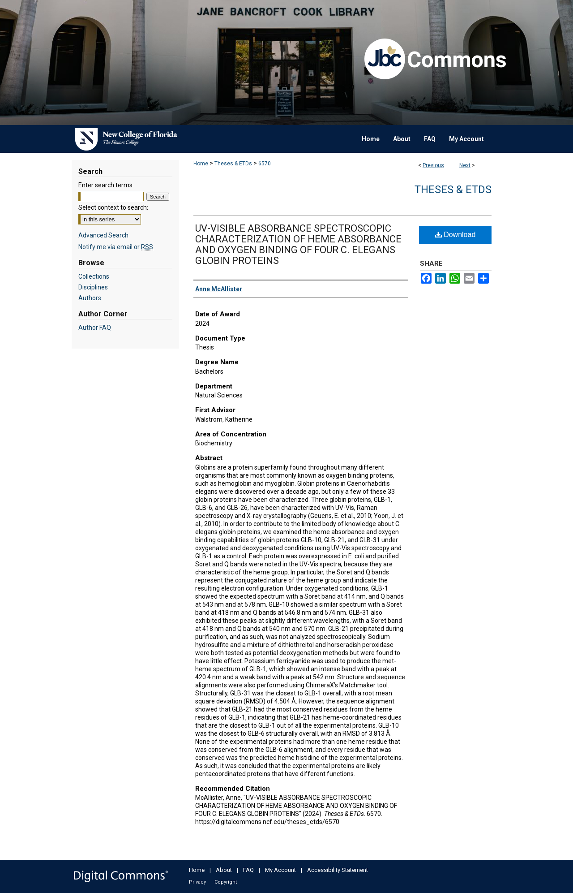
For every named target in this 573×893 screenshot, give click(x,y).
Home (200, 163)
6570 (264, 163)
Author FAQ (94, 327)
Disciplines (93, 287)
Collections (93, 276)
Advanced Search (103, 235)
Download (455, 234)
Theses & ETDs (233, 163)
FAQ (248, 870)
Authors (89, 298)
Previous (433, 165)
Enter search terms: (106, 185)
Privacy (197, 882)
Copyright (225, 882)
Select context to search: (113, 207)
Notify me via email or (115, 246)
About (224, 870)
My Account (280, 870)
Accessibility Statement (337, 870)
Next (464, 165)
